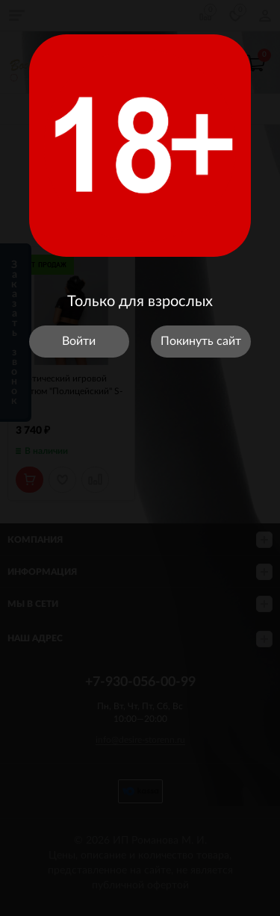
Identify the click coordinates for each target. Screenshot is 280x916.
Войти (79, 341)
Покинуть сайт (201, 341)
